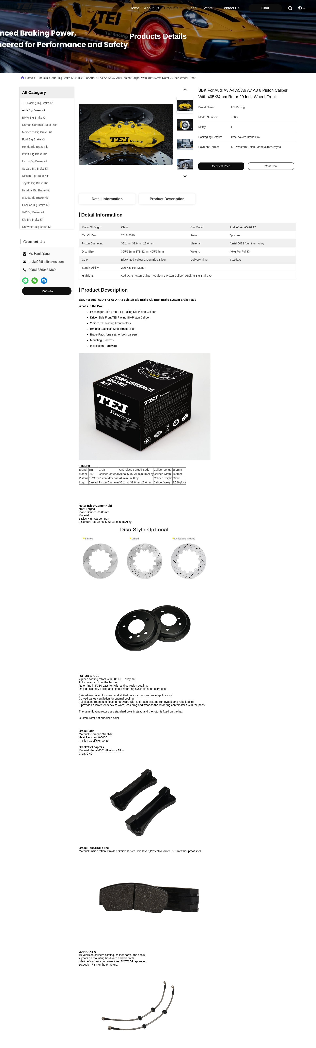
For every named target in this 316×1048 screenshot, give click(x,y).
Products (42, 78)
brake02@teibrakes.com (46, 261)
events (209, 8)
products (173, 8)
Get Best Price (221, 166)
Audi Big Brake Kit (62, 78)
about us (151, 8)
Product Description (167, 199)
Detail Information (107, 199)
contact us (230, 8)
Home (134, 8)
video (192, 8)
